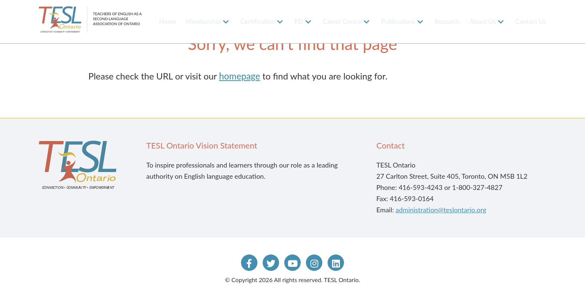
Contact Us (530, 21)
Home (167, 21)
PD (298, 21)
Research (447, 21)
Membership (203, 21)
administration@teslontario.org (440, 210)
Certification (257, 21)
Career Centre (342, 21)
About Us (483, 21)
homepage (239, 76)
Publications (398, 21)
